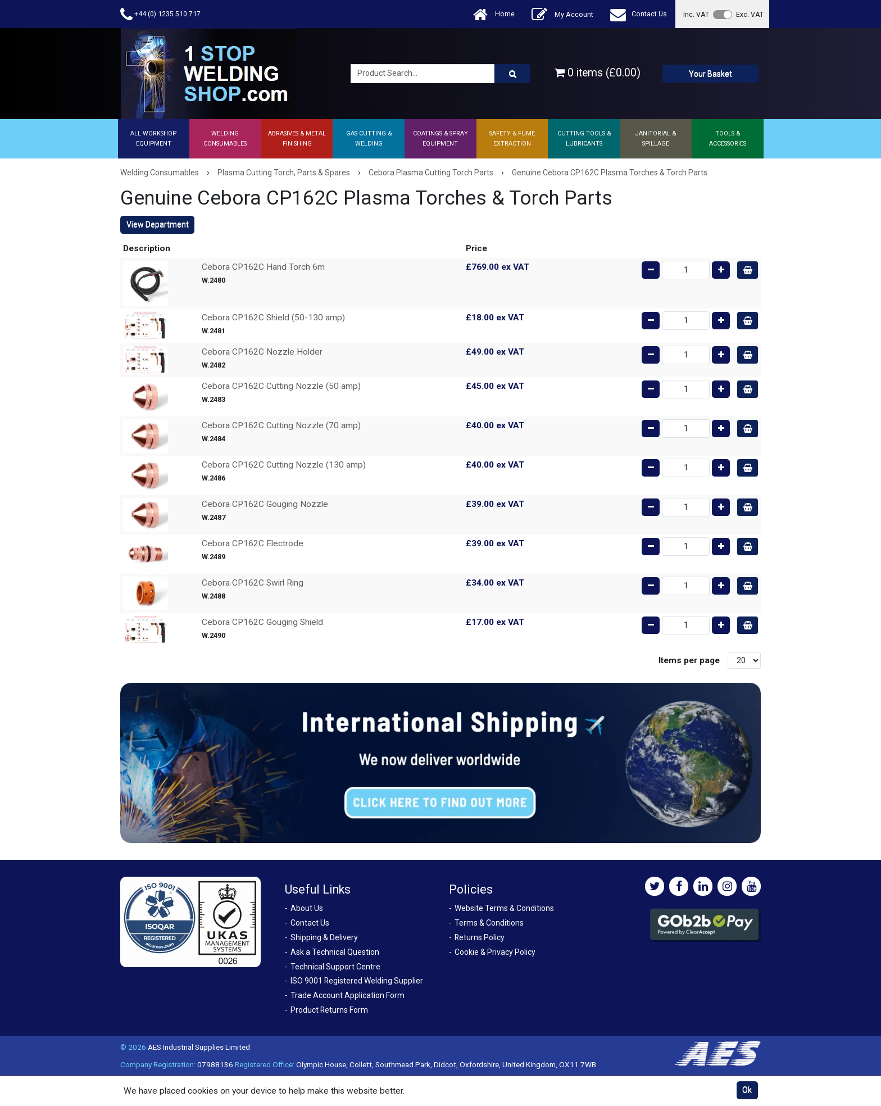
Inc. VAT (696, 14)
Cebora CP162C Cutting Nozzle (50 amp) (281, 386)
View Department (157, 224)
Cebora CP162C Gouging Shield (262, 622)
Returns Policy (480, 937)
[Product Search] (512, 73)
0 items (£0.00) (598, 72)
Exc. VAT (750, 14)
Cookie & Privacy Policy (495, 952)
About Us (306, 908)
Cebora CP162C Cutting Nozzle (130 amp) (284, 465)
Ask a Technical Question (334, 952)
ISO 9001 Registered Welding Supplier (356, 980)
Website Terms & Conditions (504, 908)
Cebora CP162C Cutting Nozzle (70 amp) (281, 425)
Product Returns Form (329, 1009)
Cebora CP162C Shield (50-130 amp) (273, 317)
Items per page (689, 660)
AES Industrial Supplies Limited (199, 1046)
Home (494, 14)
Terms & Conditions (489, 922)
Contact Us (638, 14)
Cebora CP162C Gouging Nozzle (265, 504)
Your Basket (710, 73)
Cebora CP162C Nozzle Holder (262, 352)
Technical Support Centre (335, 966)
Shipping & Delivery (324, 937)
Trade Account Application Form (347, 995)
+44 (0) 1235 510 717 (160, 14)
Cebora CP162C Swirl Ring (252, 583)
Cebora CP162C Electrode (252, 543)
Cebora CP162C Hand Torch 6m (263, 267)
